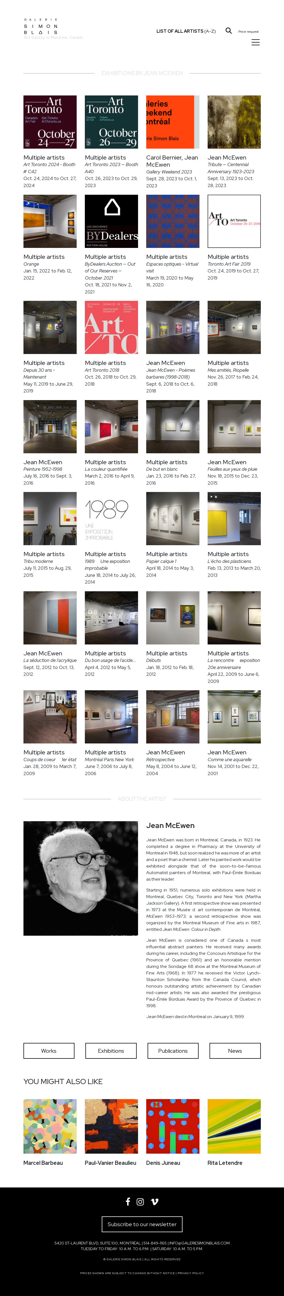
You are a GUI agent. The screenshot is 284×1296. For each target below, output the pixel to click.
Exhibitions (111, 1050)
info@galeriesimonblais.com (199, 1243)
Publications (173, 1050)
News (235, 1050)
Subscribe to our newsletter (142, 1224)
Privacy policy (191, 1273)
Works (48, 1050)
